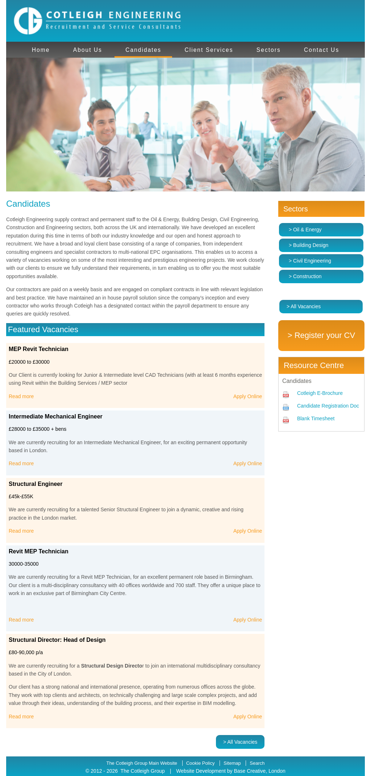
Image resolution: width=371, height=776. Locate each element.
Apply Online (247, 396)
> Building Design (308, 245)
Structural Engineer (35, 484)
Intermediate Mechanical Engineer (56, 416)
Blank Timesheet (316, 418)
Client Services (208, 50)
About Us (87, 50)
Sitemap (232, 763)
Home (41, 50)
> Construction (305, 276)
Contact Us (321, 50)
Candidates (143, 50)
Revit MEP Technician (38, 551)
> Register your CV (321, 335)
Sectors (269, 50)
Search (257, 763)
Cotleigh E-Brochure (320, 393)
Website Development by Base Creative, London (230, 771)
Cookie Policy (200, 763)
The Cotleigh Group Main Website (141, 763)
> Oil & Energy (305, 229)
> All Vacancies (240, 742)
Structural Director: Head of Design (57, 640)
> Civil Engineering (310, 261)
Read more (21, 396)
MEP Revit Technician (38, 349)
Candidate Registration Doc (328, 406)
